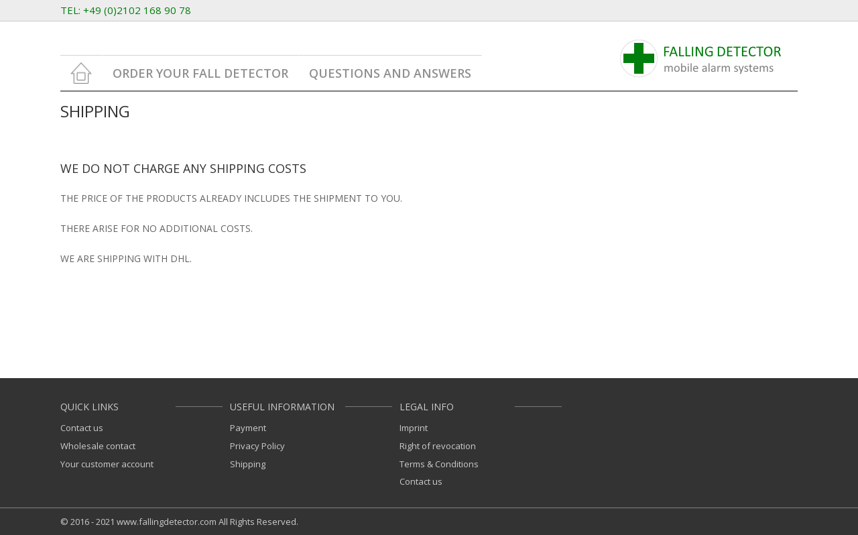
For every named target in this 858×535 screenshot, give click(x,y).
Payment (248, 428)
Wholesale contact (97, 446)
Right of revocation (438, 446)
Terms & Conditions (439, 464)
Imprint (414, 428)
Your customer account (107, 464)
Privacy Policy (257, 446)
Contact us (81, 428)
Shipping (247, 464)
